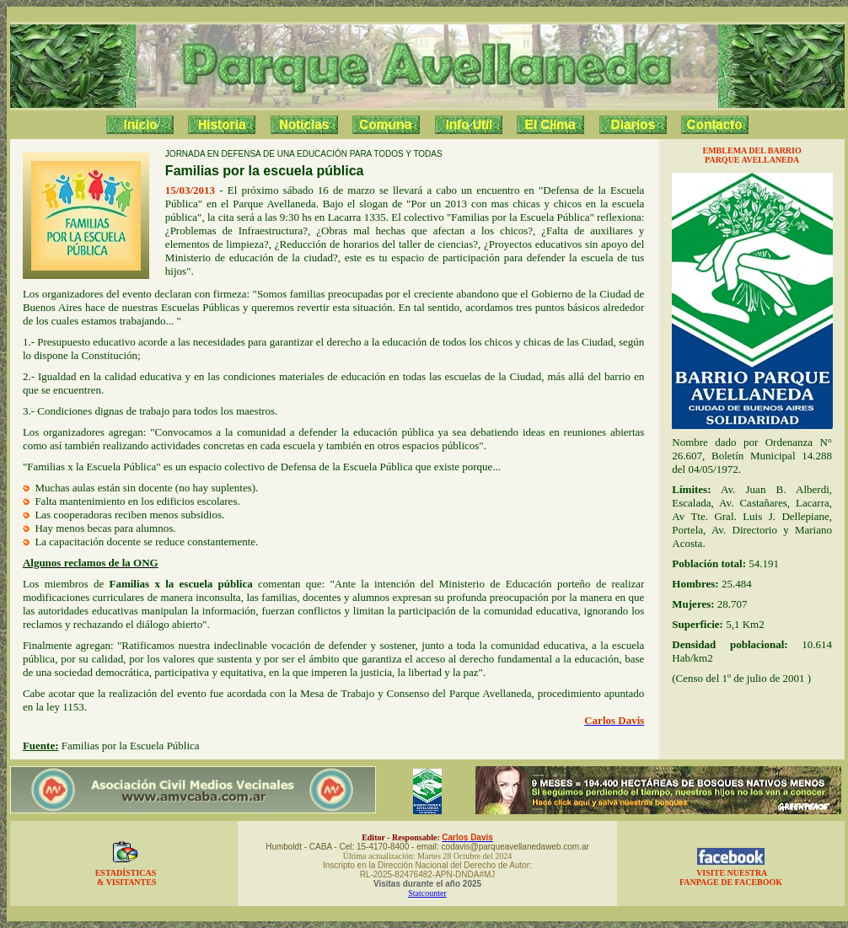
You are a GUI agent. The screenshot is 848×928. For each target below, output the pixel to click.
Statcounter (427, 893)
